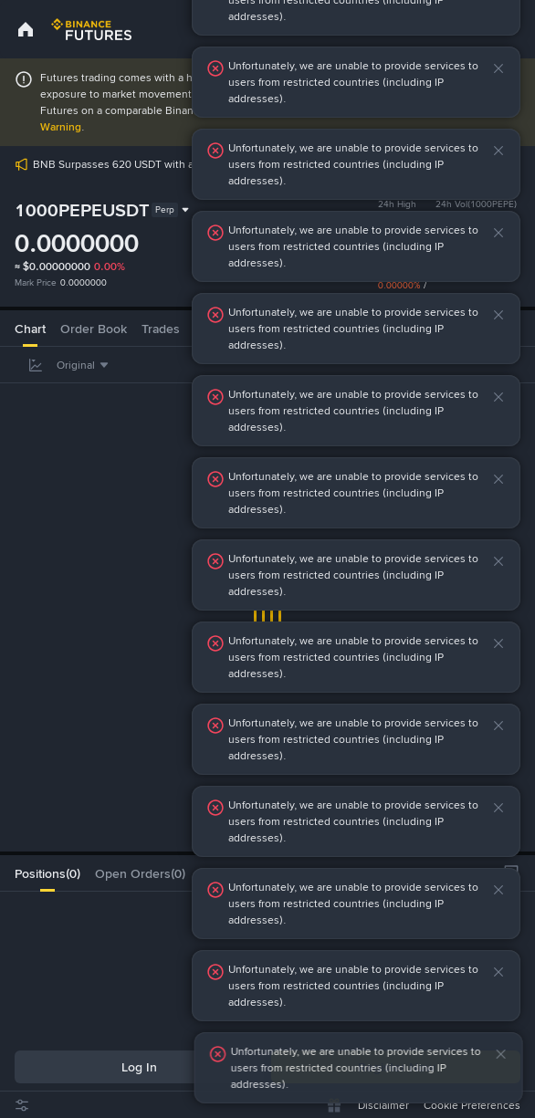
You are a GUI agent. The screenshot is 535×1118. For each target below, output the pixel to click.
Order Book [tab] (93, 328)
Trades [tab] (161, 328)
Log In (139, 1067)
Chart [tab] (30, 328)
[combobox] (85, 365)
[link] (26, 29)
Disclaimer (383, 1105)
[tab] (47, 873)
